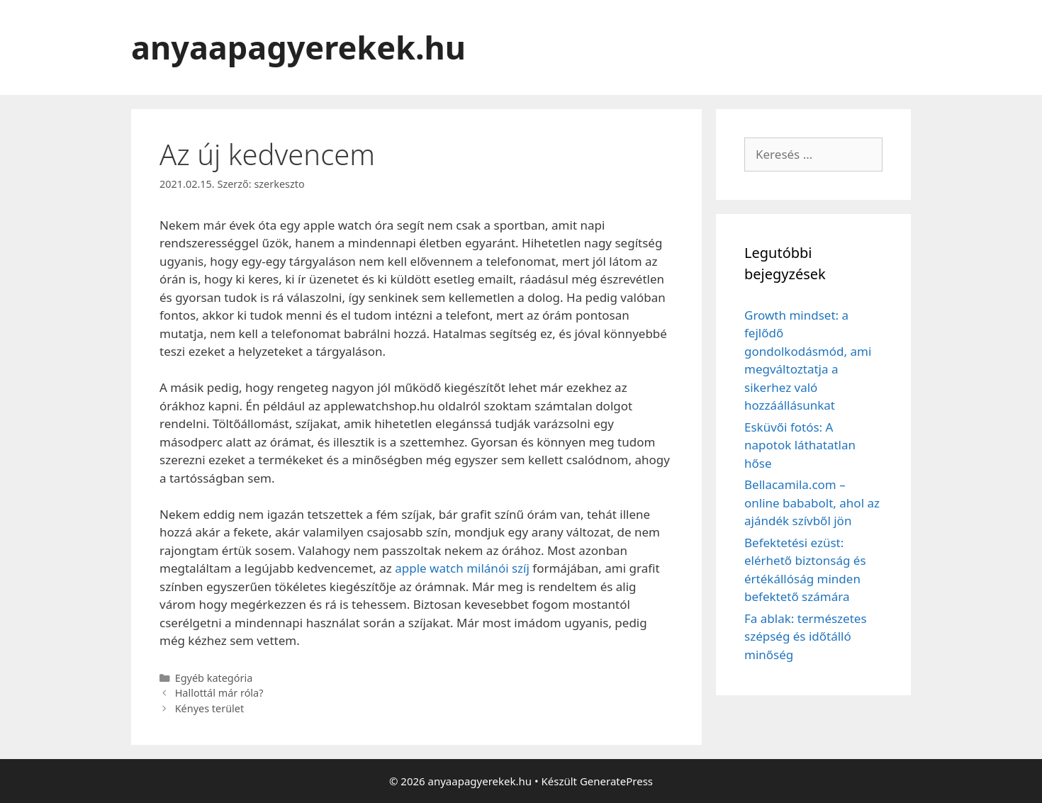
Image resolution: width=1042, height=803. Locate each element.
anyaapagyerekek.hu (298, 47)
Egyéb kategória (214, 678)
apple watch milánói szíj (462, 568)
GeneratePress (616, 781)
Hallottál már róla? (219, 693)
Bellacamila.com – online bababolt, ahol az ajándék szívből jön (812, 502)
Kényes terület (210, 708)
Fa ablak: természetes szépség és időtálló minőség (805, 636)
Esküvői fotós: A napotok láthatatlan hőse (800, 445)
